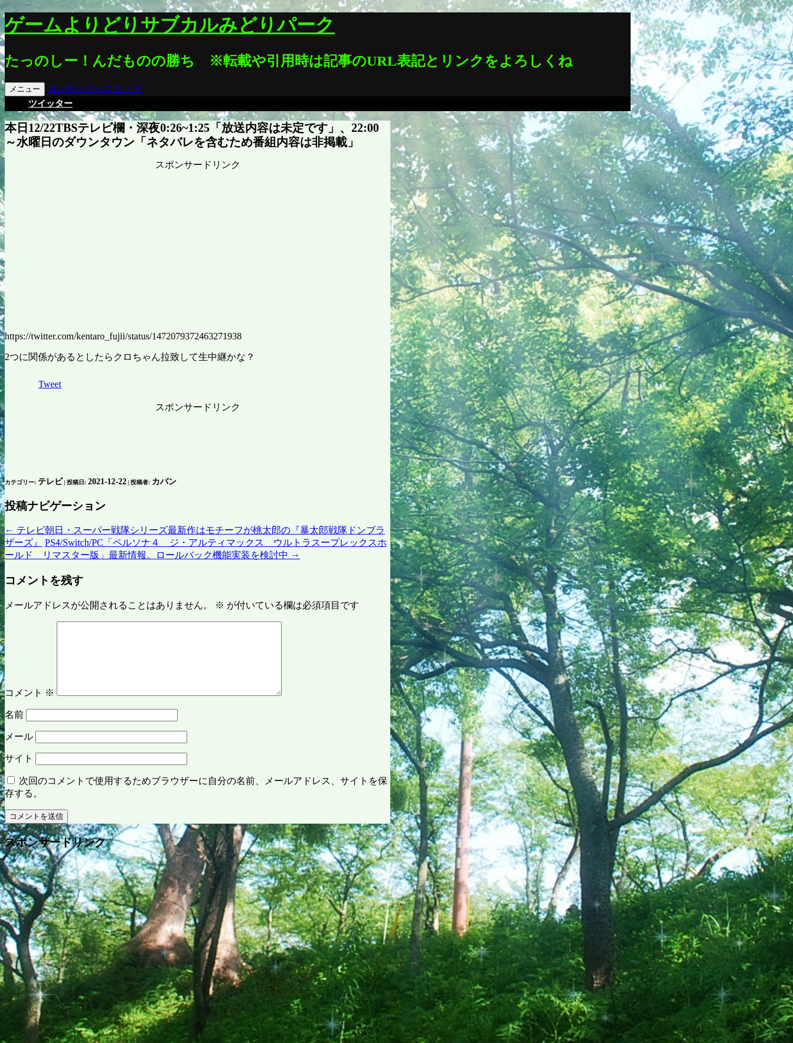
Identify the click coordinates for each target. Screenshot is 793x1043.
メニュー (24, 89)
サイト (19, 772)
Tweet (49, 384)
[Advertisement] (197, 245)
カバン (164, 481)
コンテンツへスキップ (94, 88)
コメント (29, 707)
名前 (14, 729)
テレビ (50, 481)
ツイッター (50, 103)
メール (19, 751)
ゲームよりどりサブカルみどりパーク (170, 24)
